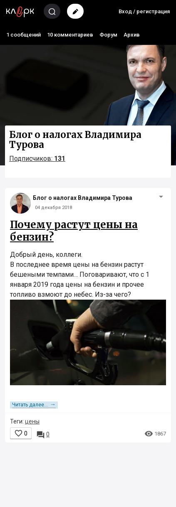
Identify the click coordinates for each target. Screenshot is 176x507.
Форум (108, 35)
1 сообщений (23, 35)
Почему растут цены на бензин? (74, 231)
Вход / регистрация (144, 11)
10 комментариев (70, 35)
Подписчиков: (37, 158)
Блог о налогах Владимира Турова (82, 197)
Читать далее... (34, 405)
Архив (132, 35)
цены (32, 421)
